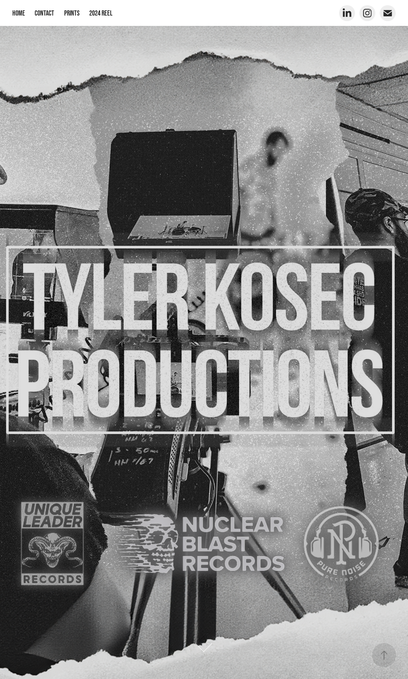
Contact (44, 13)
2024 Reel (100, 13)
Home (18, 13)
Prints (72, 13)
